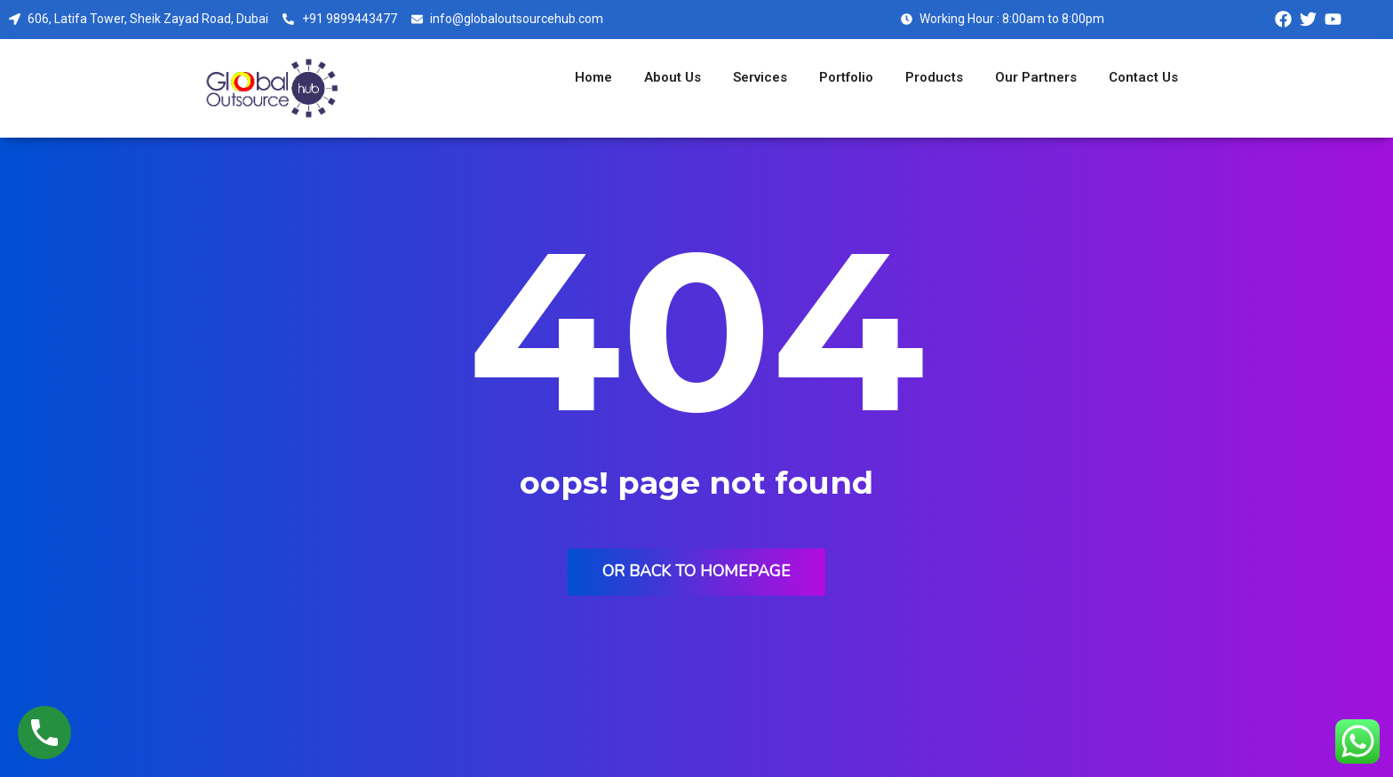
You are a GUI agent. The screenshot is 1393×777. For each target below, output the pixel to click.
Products (934, 77)
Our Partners (1036, 77)
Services (760, 77)
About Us (672, 77)
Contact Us (1143, 77)
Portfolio (846, 77)
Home (593, 77)
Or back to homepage (696, 571)
